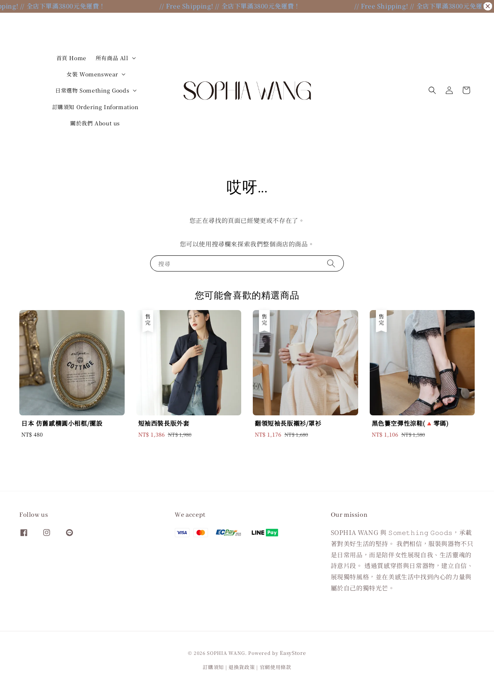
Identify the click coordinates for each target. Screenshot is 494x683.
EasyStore (293, 652)
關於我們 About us (95, 123)
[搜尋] (331, 263)
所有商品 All (112, 57)
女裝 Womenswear (92, 74)
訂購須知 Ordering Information (95, 107)
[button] (432, 90)
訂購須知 (213, 667)
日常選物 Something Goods (92, 90)
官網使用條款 (275, 667)
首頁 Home (71, 58)
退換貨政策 (241, 667)
